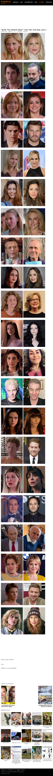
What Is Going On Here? (6, 760)
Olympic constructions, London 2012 (37, 743)
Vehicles (49, 2)
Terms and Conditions (11, 771)
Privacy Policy (20, 771)
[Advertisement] (26, 17)
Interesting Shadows (5, 725)
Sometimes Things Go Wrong (16, 726)
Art (21, 2)
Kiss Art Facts (6, 742)
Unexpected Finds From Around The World (45, 706)
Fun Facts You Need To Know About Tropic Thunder (47, 726)
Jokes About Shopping (47, 742)
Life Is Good (36, 725)
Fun (35, 2)
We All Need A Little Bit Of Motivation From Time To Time (37, 760)
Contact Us (3, 771)
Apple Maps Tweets (16, 742)
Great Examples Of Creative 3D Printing (26, 726)
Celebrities (29, 2)
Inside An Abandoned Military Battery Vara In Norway (26, 760)
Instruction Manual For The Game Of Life (47, 760)
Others (41, 2)
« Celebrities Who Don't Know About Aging (8, 706)
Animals (15, 2)
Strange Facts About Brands (26, 743)
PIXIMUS (6, 1)
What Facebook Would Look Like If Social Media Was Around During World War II (16, 761)
